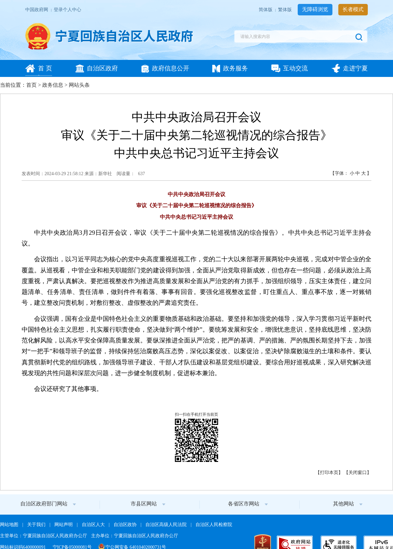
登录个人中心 (67, 9)
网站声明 (64, 524)
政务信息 (52, 85)
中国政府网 (37, 9)
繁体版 (285, 9)
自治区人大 (94, 524)
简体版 (266, 9)
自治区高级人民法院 (166, 524)
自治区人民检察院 (214, 524)
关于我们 (37, 524)
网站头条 (79, 85)
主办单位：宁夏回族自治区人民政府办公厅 (134, 535)
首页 (31, 85)
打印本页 (329, 472)
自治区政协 (126, 524)
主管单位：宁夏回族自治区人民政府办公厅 (44, 535)
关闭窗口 (357, 472)
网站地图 (9, 524)
